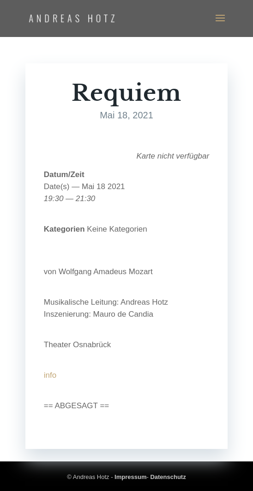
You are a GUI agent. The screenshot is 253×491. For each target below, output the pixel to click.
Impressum (130, 476)
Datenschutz (168, 476)
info (50, 375)
